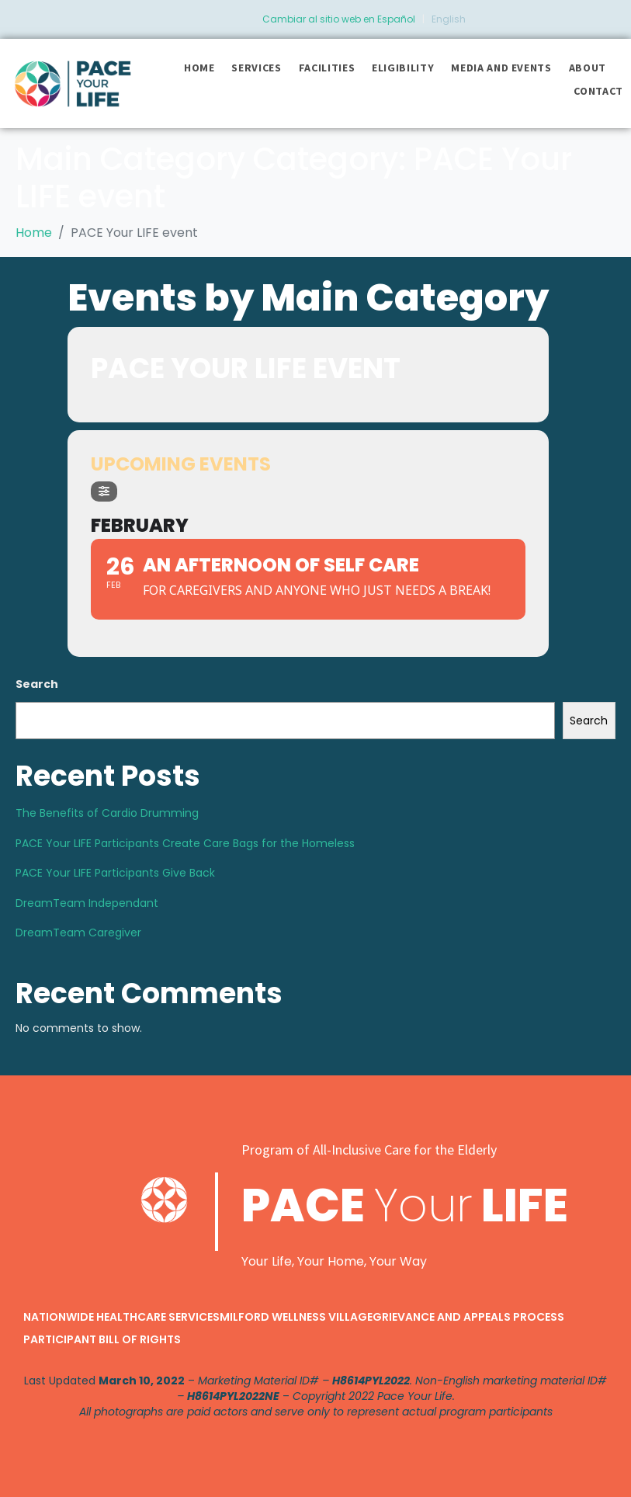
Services (256, 68)
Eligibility (403, 68)
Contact (598, 91)
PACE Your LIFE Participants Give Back (115, 872)
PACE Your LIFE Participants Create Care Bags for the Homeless (185, 843)
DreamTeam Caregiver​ (78, 932)
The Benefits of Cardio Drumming (107, 813)
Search (37, 684)
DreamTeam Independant (87, 903)
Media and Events (501, 68)
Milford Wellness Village (296, 1317)
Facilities (327, 68)
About (587, 68)
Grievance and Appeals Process (468, 1317)
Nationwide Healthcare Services (121, 1317)
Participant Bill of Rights (102, 1339)
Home (199, 68)
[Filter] (104, 491)
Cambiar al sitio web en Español (338, 19)
